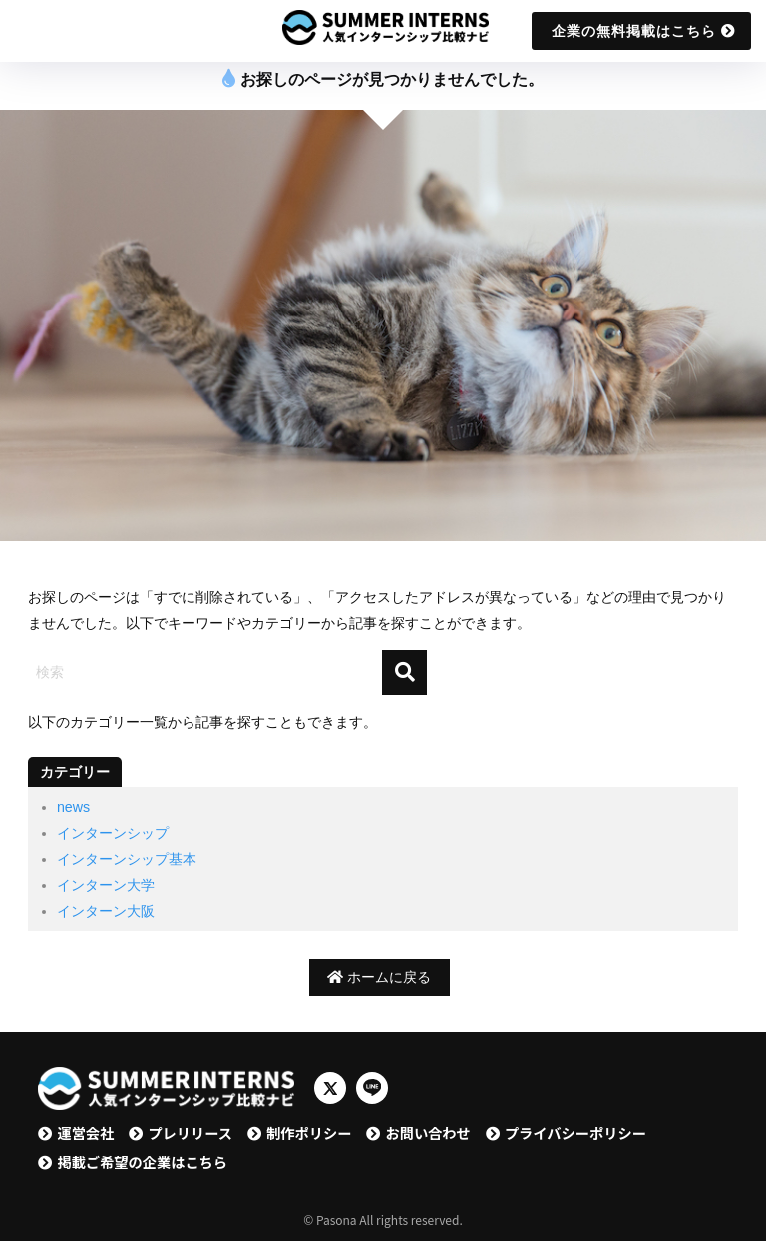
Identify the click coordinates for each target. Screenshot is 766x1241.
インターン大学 (106, 885)
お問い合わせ (427, 1132)
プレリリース (190, 1132)
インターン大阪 (106, 911)
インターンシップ (113, 833)
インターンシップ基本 (126, 859)
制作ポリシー (308, 1132)
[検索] (404, 672)
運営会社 (85, 1132)
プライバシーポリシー (575, 1132)
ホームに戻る (379, 977)
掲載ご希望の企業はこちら (142, 1161)
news (73, 807)
